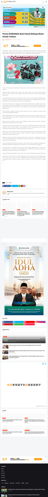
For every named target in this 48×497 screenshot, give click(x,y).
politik (27, 483)
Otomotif (10, 182)
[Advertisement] (24, 172)
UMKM (23, 483)
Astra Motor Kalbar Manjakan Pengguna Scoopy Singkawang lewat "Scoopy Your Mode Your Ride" (8, 213)
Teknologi (3, 477)
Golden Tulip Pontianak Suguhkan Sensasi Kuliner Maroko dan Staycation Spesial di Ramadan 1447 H (34, 432)
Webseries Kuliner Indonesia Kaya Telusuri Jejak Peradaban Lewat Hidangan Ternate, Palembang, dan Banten (35, 421)
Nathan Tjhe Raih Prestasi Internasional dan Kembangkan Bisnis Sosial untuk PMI (25, 345)
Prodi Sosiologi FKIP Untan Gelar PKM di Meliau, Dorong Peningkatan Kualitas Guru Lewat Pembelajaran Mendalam (26, 357)
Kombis (2, 470)
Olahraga (3, 475)
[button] (1, 2)
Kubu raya (12, 483)
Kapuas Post (10, 191)
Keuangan (6, 483)
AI (2, 483)
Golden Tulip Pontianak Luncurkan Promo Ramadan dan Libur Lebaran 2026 (12, 432)
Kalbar (2, 468)
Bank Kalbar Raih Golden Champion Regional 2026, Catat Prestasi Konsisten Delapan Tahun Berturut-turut (27, 351)
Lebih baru (4, 244)
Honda (8, 31)
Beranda (4, 31)
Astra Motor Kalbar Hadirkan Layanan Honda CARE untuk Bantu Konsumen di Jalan (38, 213)
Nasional (3, 473)
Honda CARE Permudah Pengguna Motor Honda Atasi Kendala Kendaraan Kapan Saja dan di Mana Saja (23, 213)
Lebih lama (44, 244)
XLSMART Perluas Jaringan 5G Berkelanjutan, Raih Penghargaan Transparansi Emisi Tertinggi (26, 489)
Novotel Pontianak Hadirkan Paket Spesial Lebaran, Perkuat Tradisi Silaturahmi (12, 420)
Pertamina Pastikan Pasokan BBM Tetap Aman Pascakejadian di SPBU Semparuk (23, 494)
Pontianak (18, 483)
